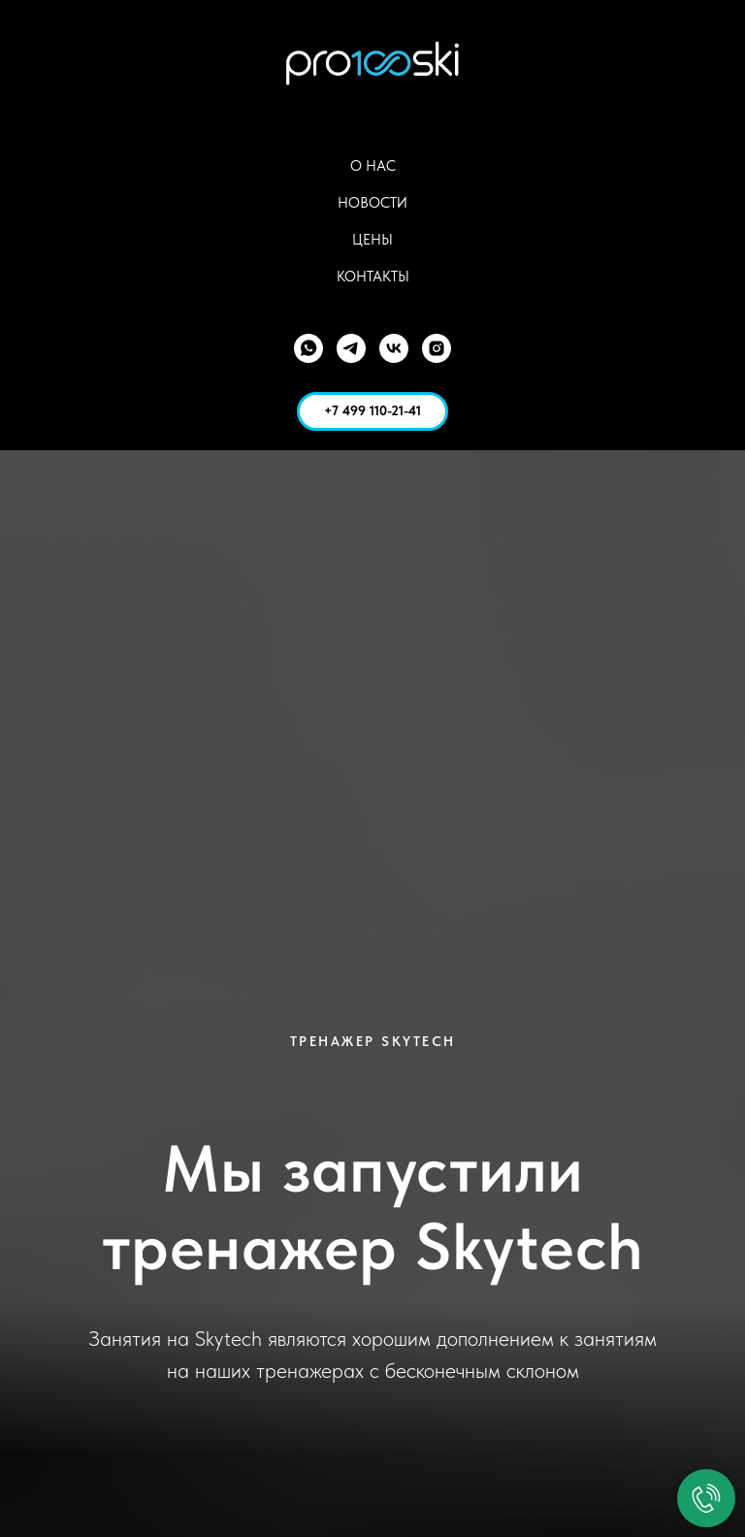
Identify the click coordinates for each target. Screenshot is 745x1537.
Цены (372, 239)
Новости (372, 203)
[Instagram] (436, 348)
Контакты (373, 276)
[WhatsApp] (308, 348)
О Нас (373, 166)
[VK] (393, 348)
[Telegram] (351, 348)
